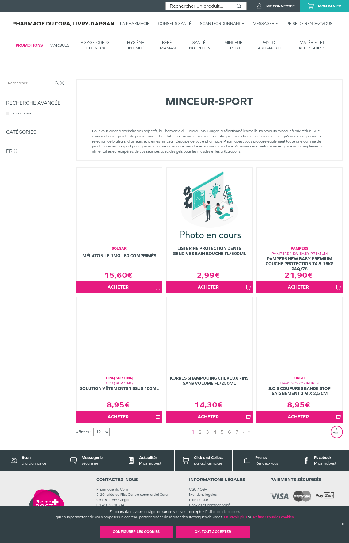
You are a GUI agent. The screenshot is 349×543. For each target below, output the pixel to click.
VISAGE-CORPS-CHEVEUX (96, 45)
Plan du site (198, 505)
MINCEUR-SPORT (234, 45)
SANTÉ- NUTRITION (200, 45)
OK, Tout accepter (213, 532)
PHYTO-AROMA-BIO (269, 45)
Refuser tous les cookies (273, 517)
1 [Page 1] (219, 437)
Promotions (29, 45)
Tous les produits (19, 77)
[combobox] (199, 6)
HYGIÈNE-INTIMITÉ (136, 45)
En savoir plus (235, 517)
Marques (60, 45)
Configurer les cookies (136, 532)
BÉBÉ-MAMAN (168, 45)
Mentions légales (203, 500)
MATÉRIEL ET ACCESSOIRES (312, 45)
